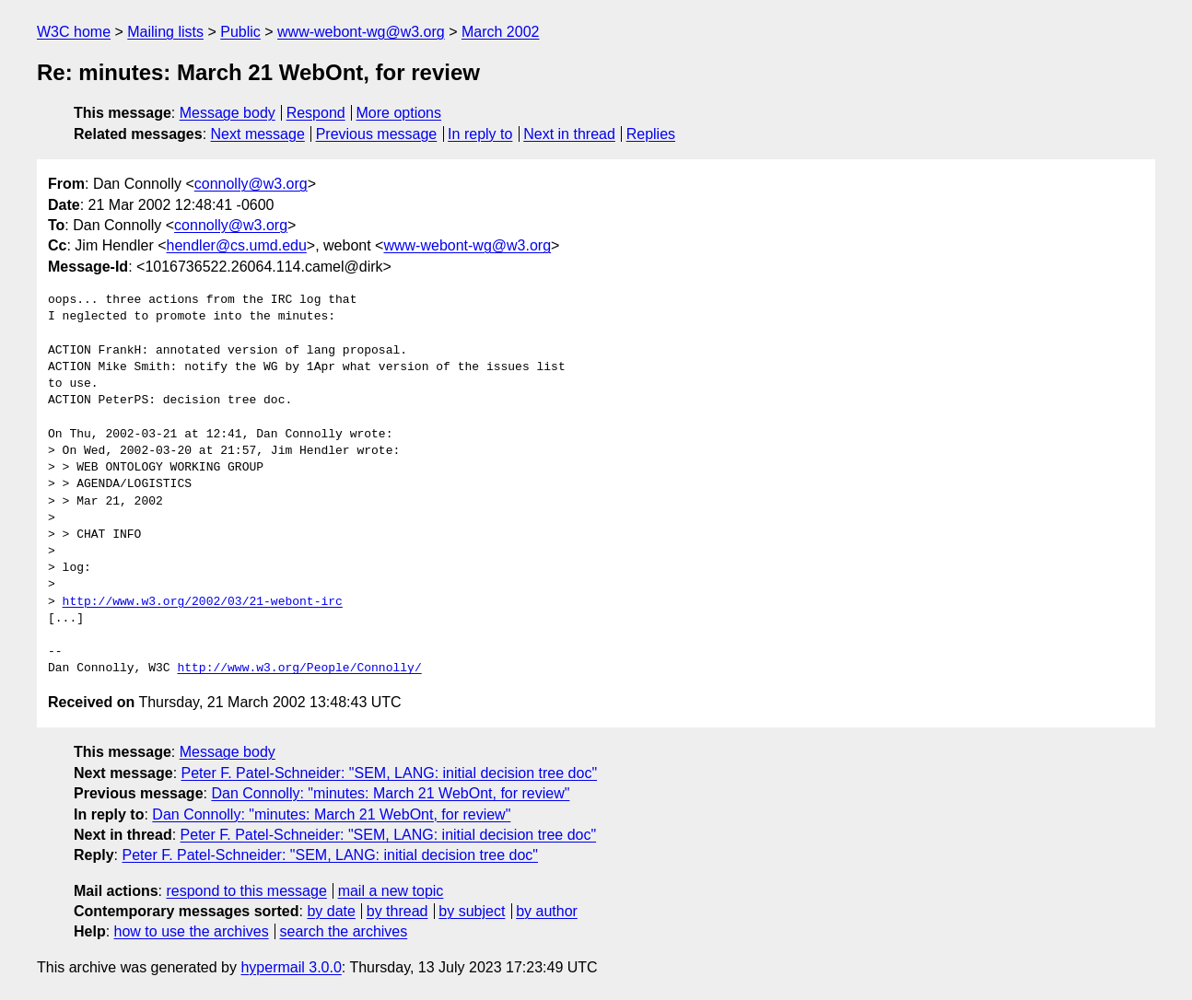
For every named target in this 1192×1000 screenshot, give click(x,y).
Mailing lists (165, 32)
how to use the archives (191, 931)
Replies (650, 134)
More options (399, 113)
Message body (227, 113)
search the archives (344, 931)
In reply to (480, 134)
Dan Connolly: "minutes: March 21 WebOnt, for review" (390, 793)
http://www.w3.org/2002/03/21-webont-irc (203, 602)
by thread (397, 911)
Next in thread (569, 134)
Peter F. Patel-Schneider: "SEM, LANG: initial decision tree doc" (389, 773)
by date (331, 911)
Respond (315, 113)
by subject (471, 911)
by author (547, 911)
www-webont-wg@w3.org (361, 32)
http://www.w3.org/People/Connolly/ (299, 668)
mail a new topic (391, 891)
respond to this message (246, 891)
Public (240, 32)
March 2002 (501, 32)
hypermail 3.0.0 (290, 967)
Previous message (377, 134)
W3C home (74, 32)
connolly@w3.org (251, 184)
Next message (258, 134)
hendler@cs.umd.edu (237, 245)
